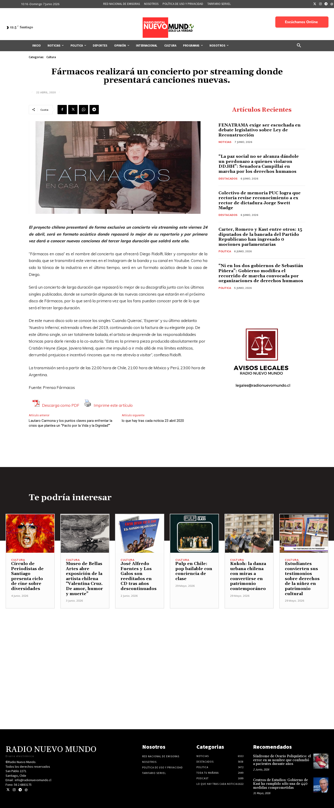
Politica (224, 251)
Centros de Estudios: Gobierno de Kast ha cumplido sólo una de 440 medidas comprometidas (280, 784)
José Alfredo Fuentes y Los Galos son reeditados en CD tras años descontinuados (139, 576)
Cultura (51, 57)
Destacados (228, 178)
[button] (299, 45)
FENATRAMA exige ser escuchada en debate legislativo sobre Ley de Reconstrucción (259, 130)
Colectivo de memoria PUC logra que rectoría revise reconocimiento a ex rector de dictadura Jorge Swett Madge (259, 200)
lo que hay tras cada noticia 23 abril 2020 (153, 421)
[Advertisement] (167, 641)
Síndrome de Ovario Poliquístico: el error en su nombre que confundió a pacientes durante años (282, 760)
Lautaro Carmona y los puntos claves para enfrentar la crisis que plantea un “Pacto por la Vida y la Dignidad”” (70, 423)
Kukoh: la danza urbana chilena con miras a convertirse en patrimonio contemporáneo (248, 576)
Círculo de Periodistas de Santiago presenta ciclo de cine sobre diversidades (27, 576)
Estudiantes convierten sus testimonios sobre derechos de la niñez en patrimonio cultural (302, 579)
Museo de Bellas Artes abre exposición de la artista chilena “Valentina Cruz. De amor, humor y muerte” (84, 579)
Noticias (224, 142)
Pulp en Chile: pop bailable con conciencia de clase (193, 571)
